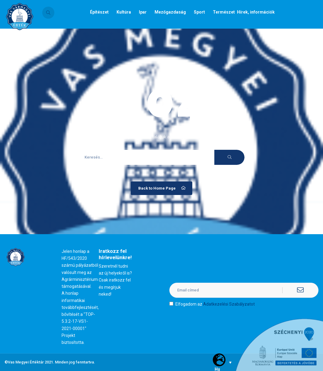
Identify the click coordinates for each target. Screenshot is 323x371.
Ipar (143, 12)
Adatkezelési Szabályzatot (229, 304)
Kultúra (124, 12)
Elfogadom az (212, 304)
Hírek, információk (256, 12)
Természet (224, 12)
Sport (199, 12)
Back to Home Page (162, 188)
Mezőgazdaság (170, 12)
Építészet (99, 12)
